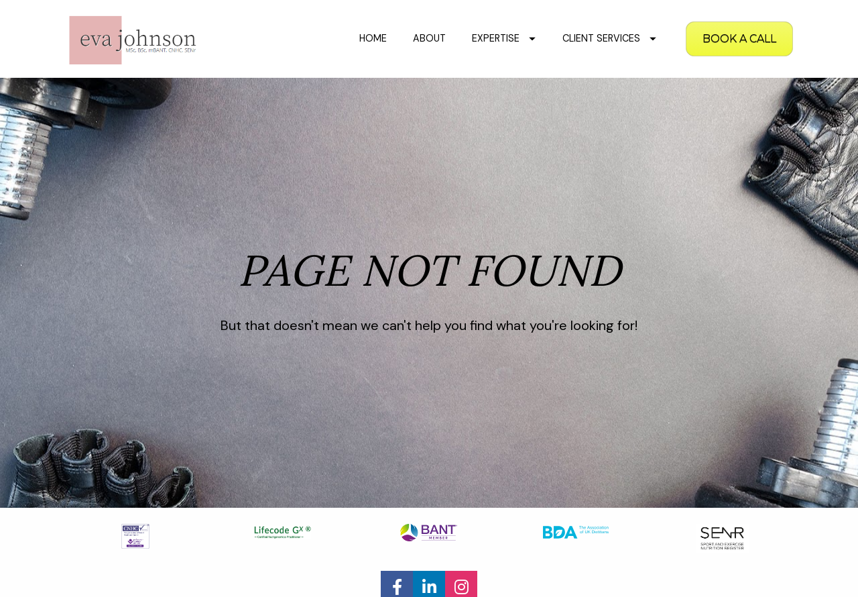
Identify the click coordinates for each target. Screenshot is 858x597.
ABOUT (429, 38)
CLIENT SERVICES (609, 38)
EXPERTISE (504, 38)
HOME (373, 38)
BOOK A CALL (739, 38)
